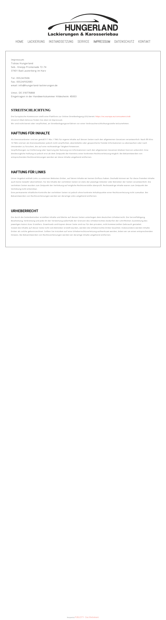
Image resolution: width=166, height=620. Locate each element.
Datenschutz (124, 42)
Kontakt (144, 42)
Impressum (101, 42)
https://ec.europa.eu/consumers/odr (113, 117)
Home (20, 42)
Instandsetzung (61, 42)
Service (83, 42)
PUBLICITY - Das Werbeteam (87, 617)
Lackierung (36, 42)
